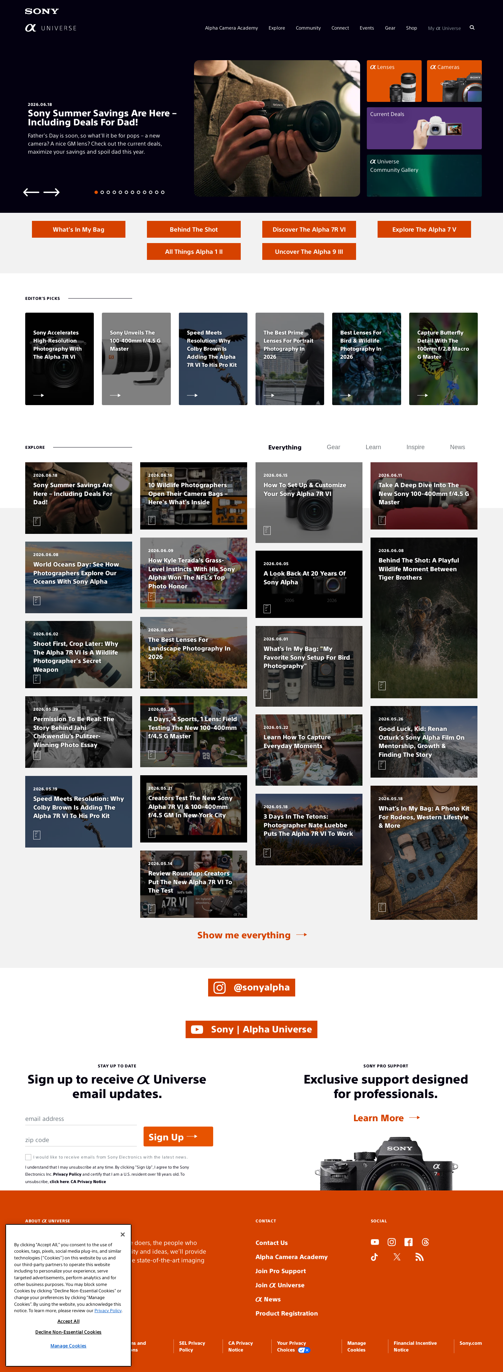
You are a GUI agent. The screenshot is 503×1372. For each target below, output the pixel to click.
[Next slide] (51, 192)
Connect (340, 28)
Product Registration (287, 1313)
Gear (390, 28)
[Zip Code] (81, 1139)
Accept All (68, 1321)
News (268, 1299)
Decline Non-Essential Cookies (68, 1332)
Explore (277, 28)
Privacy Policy (67, 1174)
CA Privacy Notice (88, 1181)
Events (367, 28)
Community (308, 28)
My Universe (444, 27)
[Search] (472, 27)
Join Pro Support (281, 1271)
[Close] (122, 1234)
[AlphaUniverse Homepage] (50, 28)
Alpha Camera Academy (231, 28)
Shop (411, 28)
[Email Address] (81, 1118)
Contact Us (272, 1242)
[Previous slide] (31, 192)
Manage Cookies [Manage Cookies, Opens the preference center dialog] (68, 1345)
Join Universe (280, 1285)
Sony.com (471, 1343)
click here (59, 1181)
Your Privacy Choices (294, 1347)
